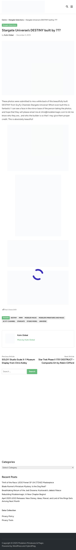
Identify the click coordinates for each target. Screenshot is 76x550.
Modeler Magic (31, 318)
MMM (21, 318)
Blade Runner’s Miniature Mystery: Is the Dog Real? (24, 486)
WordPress (17, 546)
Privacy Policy (8, 516)
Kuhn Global (9, 35)
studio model (32, 321)
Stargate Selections (9, 25)
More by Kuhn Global (26, 340)
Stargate (21, 321)
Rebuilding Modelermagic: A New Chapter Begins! (24, 494)
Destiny (14, 318)
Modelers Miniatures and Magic (51, 318)
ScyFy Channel (9, 321)
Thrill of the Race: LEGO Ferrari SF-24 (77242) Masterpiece (28, 482)
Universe (42, 321)
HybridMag (30, 546)
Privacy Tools (7, 520)
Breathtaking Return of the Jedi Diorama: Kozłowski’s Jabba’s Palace (31, 490)
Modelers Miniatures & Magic (31, 543)
